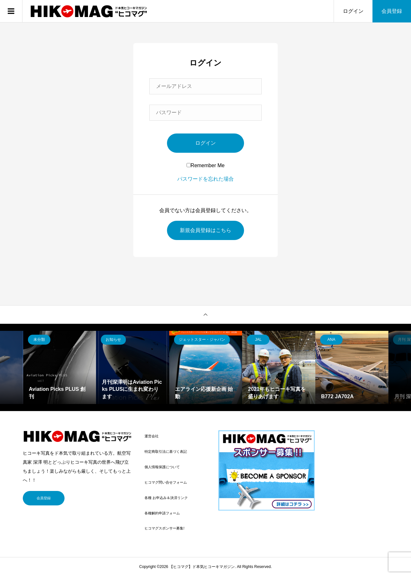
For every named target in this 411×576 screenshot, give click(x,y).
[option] (59, 367)
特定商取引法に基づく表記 (165, 451)
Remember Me (206, 165)
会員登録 (391, 11)
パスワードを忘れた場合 (205, 179)
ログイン (353, 11)
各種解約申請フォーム (162, 513)
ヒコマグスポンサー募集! (164, 528)
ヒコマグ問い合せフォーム (165, 482)
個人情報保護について (162, 467)
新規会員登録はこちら (205, 230)
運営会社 (151, 436)
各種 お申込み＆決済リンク (166, 498)
